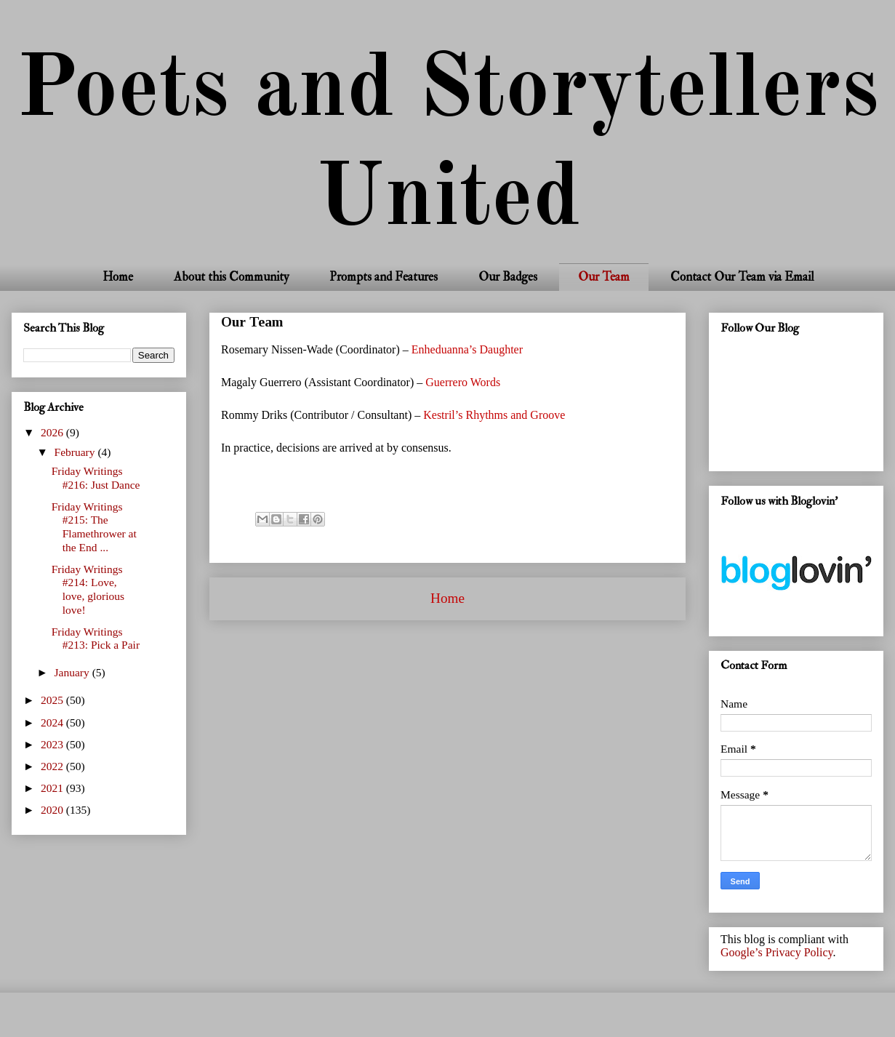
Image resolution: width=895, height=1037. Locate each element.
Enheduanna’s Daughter (467, 349)
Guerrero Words (462, 382)
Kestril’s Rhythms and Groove (494, 415)
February (76, 452)
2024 (53, 722)
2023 (53, 744)
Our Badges (507, 276)
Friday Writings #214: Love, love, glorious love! (88, 589)
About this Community (231, 276)
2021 (53, 788)
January (73, 672)
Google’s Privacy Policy (777, 952)
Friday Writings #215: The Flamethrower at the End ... (94, 526)
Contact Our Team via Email (742, 276)
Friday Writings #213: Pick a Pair (96, 638)
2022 (53, 766)
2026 (53, 432)
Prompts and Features (383, 276)
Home (118, 276)
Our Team (604, 276)
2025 (53, 700)
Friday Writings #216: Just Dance (96, 478)
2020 (53, 810)
